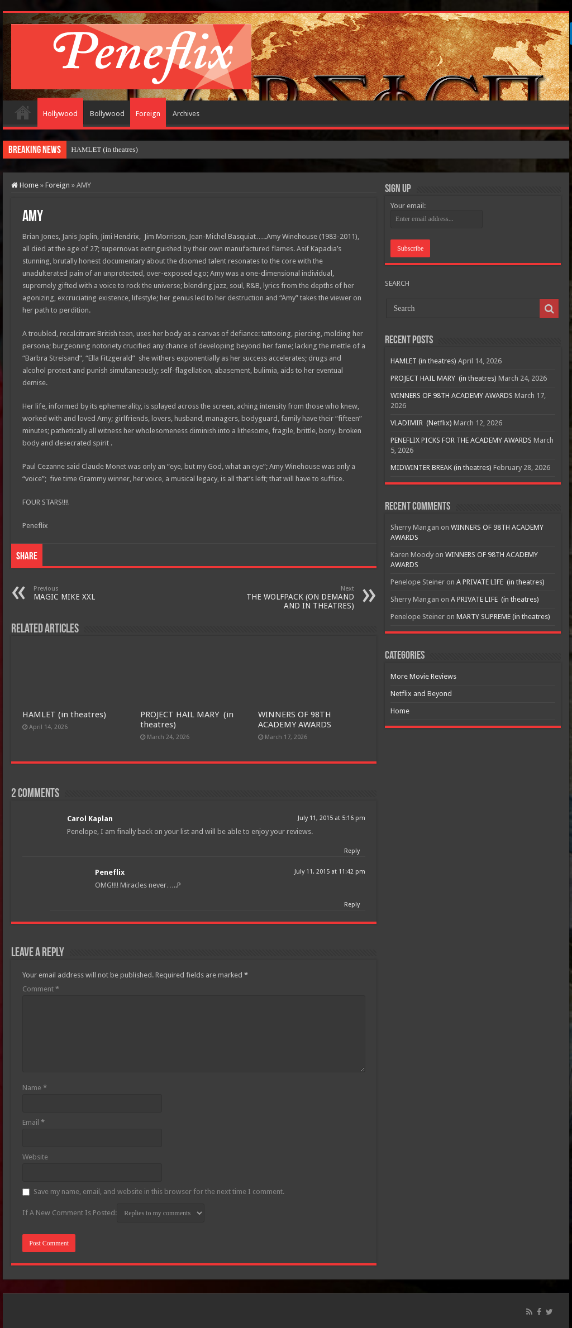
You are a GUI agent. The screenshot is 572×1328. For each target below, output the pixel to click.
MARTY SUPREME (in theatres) (503, 616)
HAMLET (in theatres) (104, 149)
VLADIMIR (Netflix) (421, 423)
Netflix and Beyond (421, 693)
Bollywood (107, 113)
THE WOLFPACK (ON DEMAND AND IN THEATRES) (297, 597)
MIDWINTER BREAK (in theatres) (441, 467)
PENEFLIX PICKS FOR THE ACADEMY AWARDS (461, 440)
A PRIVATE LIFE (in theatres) (500, 582)
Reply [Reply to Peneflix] (352, 904)
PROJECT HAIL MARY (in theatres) (443, 378)
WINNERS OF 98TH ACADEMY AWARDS (294, 719)
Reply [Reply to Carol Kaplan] (352, 851)
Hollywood (60, 113)
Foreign (148, 113)
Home (22, 112)
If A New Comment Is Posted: (113, 1213)
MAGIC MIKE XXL (91, 593)
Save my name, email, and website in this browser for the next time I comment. (159, 1191)
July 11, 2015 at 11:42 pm (329, 871)
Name (34, 1088)
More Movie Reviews (423, 676)
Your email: (408, 206)
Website (35, 1157)
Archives (186, 113)
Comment (40, 989)
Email (33, 1122)
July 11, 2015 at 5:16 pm (331, 818)
